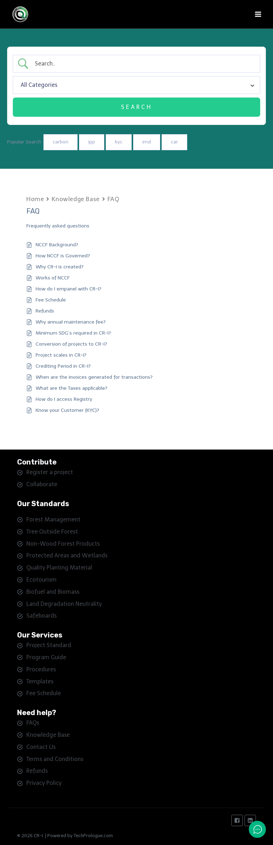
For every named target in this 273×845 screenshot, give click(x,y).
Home (35, 199)
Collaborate (41, 484)
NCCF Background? (57, 245)
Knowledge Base (75, 199)
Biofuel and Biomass (52, 591)
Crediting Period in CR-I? (63, 366)
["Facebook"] (237, 820)
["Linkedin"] (250, 820)
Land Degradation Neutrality (64, 603)
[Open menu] (257, 14)
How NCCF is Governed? (63, 256)
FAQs (32, 722)
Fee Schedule (51, 300)
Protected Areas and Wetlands (66, 555)
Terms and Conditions (54, 759)
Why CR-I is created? (60, 267)
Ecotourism (41, 579)
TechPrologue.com (93, 835)
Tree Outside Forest (52, 531)
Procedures (41, 669)
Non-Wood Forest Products (63, 543)
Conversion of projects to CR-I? (71, 344)
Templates (39, 681)
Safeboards (41, 615)
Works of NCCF (53, 278)
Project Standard (48, 645)
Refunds (45, 311)
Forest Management (53, 519)
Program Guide (46, 657)
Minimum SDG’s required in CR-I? (73, 333)
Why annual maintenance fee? (71, 322)
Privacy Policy (44, 783)
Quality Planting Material (59, 567)
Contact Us (41, 747)
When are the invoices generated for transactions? (94, 377)
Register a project (49, 472)
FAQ (113, 199)
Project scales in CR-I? (61, 355)
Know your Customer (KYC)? (67, 410)
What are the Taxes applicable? (71, 388)
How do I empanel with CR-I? (68, 289)
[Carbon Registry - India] (23, 14)
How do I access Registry (64, 399)
